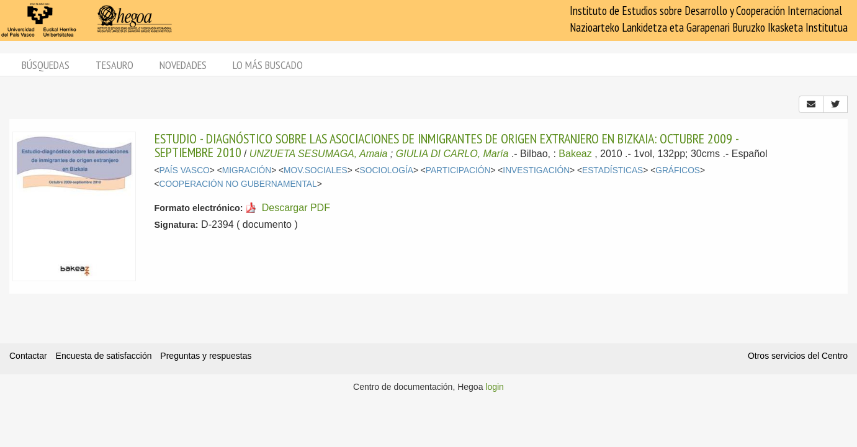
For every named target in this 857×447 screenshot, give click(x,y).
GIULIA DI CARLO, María (452, 153)
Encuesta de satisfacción (104, 356)
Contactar (28, 356)
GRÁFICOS (677, 170)
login (494, 387)
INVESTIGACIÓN (536, 170)
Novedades (183, 65)
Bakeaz (575, 153)
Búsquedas (46, 65)
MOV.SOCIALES (316, 170)
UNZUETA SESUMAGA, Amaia (318, 153)
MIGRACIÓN (246, 170)
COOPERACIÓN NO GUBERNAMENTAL (238, 184)
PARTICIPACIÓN (458, 170)
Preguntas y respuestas (205, 356)
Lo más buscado (268, 65)
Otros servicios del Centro (798, 356)
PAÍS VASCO (184, 170)
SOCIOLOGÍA (386, 170)
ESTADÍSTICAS (612, 170)
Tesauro (114, 65)
